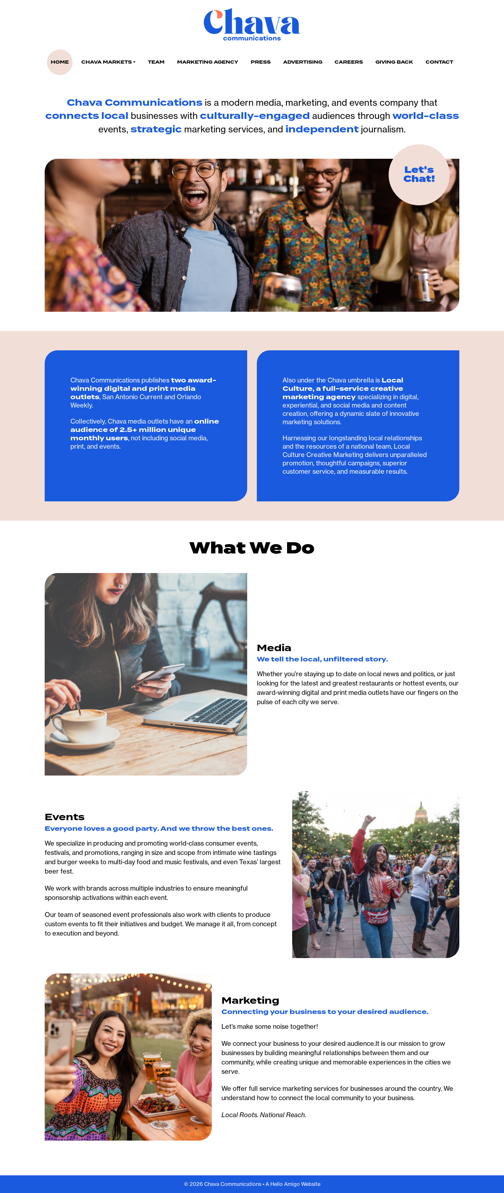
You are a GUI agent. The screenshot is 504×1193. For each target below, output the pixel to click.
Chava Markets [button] (106, 62)
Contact (439, 62)
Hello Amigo (285, 1184)
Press (261, 62)
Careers (349, 62)
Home (60, 62)
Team (156, 62)
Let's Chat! (419, 174)
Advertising (302, 62)
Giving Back (394, 62)
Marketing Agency (207, 62)
